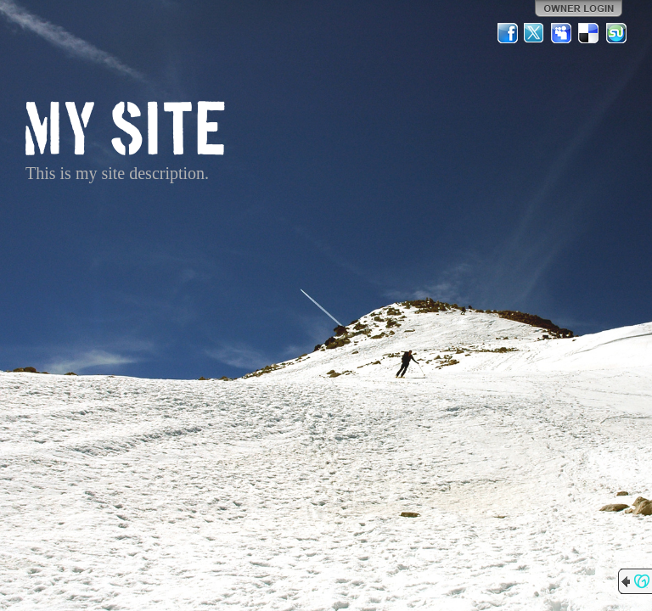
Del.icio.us (589, 33)
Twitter (535, 33)
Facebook (508, 33)
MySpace (562, 33)
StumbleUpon (616, 33)
